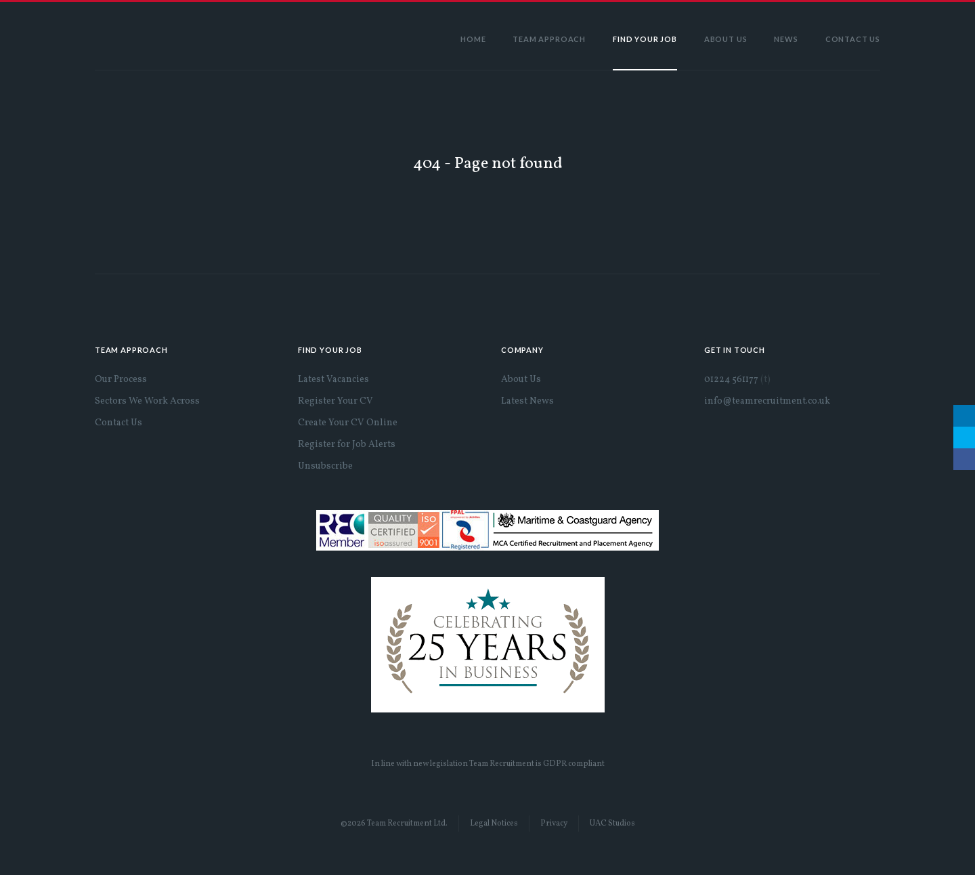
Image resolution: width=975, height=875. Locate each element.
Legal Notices (494, 823)
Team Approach (549, 39)
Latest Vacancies (333, 379)
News (786, 39)
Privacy (553, 823)
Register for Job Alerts (346, 444)
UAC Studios (612, 823)
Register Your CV (335, 401)
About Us (726, 39)
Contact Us (852, 39)
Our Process (121, 379)
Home (472, 39)
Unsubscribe (325, 466)
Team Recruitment (152, 36)
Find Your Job (645, 39)
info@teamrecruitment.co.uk (767, 401)
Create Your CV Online (347, 423)
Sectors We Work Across (147, 401)
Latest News (527, 401)
